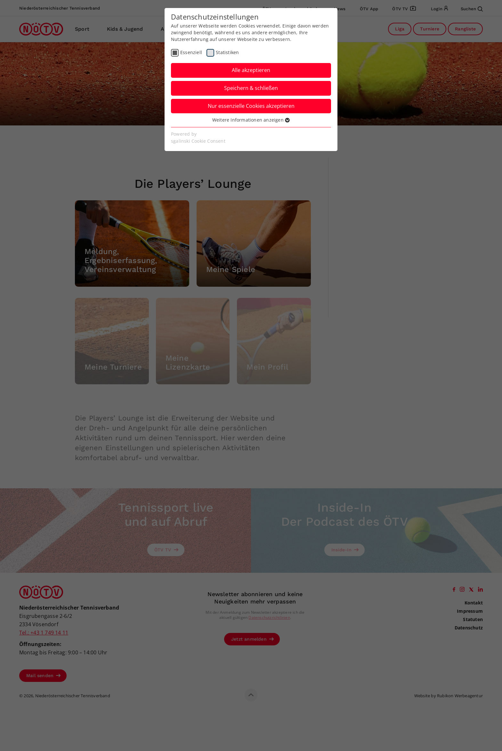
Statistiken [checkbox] (227, 52)
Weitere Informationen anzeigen (251, 120)
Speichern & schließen (251, 88)
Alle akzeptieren (251, 70)
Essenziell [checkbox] (191, 52)
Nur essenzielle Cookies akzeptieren (251, 105)
